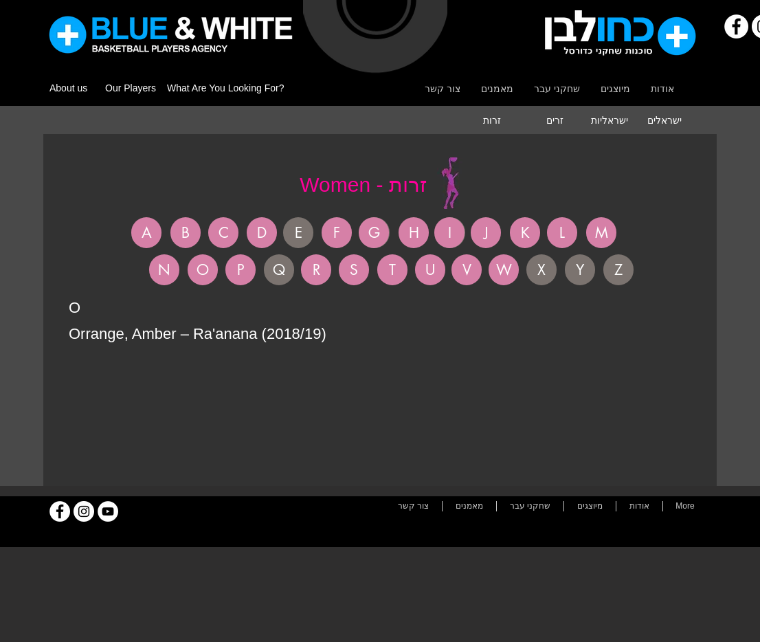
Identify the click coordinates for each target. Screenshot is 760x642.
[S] (354, 269)
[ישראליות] (609, 120)
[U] (430, 269)
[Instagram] (84, 511)
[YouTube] (108, 511)
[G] (374, 232)
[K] (525, 232)
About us (68, 87)
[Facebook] (736, 26)
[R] (316, 269)
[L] (562, 232)
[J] (486, 232)
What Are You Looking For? (225, 87)
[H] (414, 232)
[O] (203, 269)
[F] (337, 232)
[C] (223, 232)
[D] (262, 232)
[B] (185, 232)
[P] (240, 269)
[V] (466, 269)
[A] (146, 232)
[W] (504, 269)
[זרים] (554, 120)
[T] (392, 269)
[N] (164, 269)
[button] (298, 232)
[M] (601, 232)
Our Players (130, 87)
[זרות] (492, 120)
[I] (449, 232)
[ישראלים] (664, 120)
